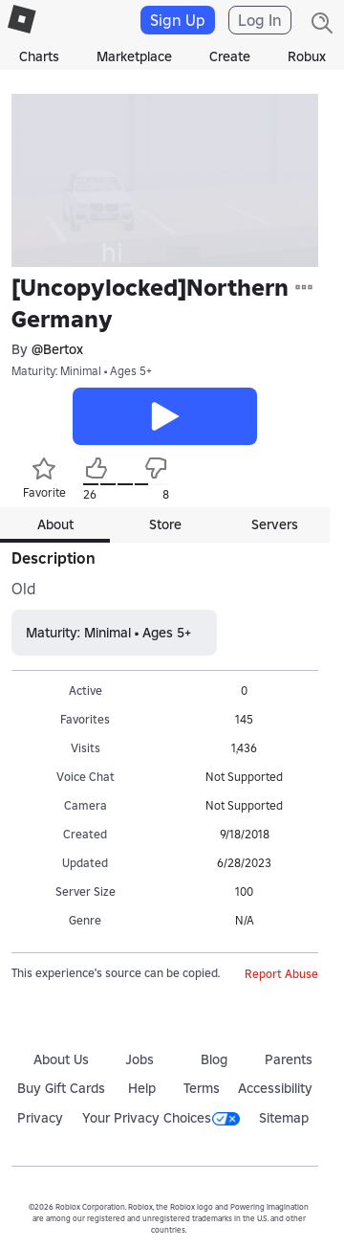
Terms (201, 1088)
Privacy (40, 1117)
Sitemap (284, 1117)
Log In (260, 20)
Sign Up (177, 20)
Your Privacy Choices (161, 1117)
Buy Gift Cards (61, 1088)
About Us (61, 1059)
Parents (288, 1059)
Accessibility (275, 1088)
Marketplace (134, 56)
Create (229, 56)
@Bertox (57, 349)
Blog (214, 1059)
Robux (307, 56)
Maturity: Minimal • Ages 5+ (81, 371)
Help (142, 1088)
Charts (39, 56)
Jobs (139, 1059)
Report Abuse (281, 974)
